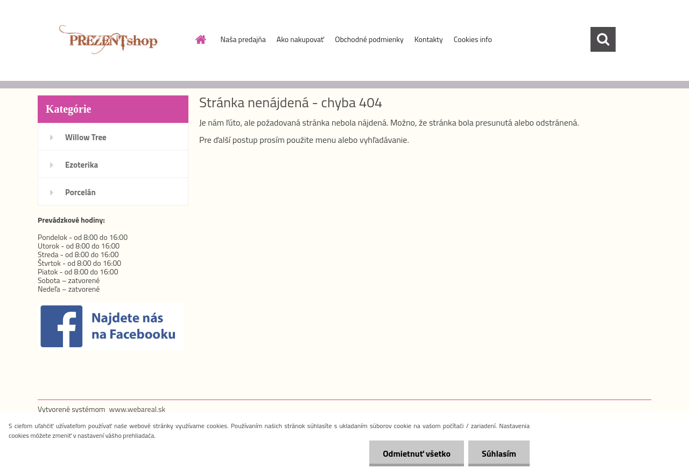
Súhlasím (499, 453)
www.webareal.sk (137, 409)
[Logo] (112, 40)
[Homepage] (200, 39)
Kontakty (428, 39)
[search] (602, 39)
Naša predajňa (243, 39)
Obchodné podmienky (369, 39)
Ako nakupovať (300, 39)
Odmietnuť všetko (417, 453)
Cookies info (473, 39)
